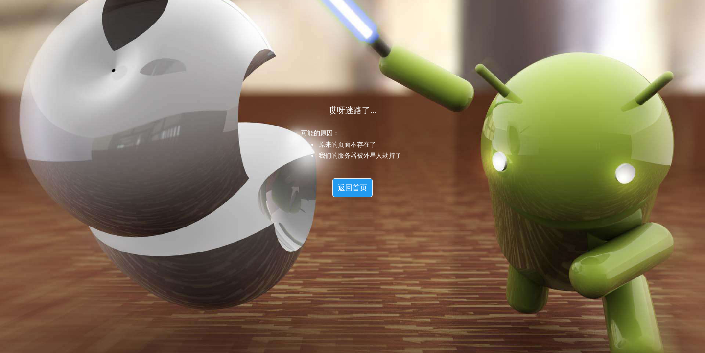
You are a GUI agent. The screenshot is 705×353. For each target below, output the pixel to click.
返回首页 (352, 188)
